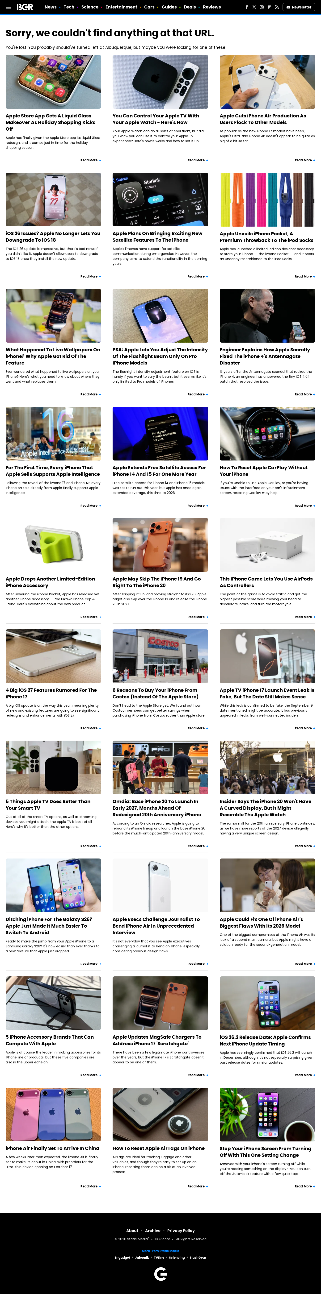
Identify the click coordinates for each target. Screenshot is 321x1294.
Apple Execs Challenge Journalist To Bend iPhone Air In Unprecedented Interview (156, 926)
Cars (149, 7)
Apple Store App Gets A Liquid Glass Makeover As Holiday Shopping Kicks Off (50, 122)
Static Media (137, 1239)
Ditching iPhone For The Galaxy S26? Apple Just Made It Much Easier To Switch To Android (49, 926)
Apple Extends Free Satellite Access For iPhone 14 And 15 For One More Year (159, 471)
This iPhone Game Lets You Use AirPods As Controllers (266, 582)
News (51, 7)
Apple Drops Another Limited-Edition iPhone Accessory (50, 582)
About (132, 1230)
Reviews (212, 7)
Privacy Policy (181, 1230)
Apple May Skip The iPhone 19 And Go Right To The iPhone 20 (157, 582)
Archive (152, 1230)
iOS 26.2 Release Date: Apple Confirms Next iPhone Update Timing (265, 1040)
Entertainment (121, 7)
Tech (69, 7)
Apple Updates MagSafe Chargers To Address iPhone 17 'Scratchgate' (157, 1040)
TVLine (159, 1258)
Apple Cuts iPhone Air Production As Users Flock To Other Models (263, 119)
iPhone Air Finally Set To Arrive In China (52, 1148)
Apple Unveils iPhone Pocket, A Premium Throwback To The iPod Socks (266, 237)
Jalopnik (142, 1258)
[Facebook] (247, 7)
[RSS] (277, 7)
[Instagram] (262, 7)
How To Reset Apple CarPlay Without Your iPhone (264, 471)
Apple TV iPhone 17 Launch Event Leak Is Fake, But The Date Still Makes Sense (267, 693)
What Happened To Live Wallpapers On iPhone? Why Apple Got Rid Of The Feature (53, 356)
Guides (169, 7)
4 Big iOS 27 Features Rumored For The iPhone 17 (51, 693)
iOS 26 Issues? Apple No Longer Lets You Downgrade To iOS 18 (53, 236)
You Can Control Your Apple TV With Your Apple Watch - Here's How (156, 119)
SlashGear (198, 1258)
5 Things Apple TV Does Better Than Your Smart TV (48, 804)
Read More (88, 160)
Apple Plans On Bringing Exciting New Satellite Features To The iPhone (157, 236)
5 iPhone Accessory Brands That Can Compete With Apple (50, 1040)
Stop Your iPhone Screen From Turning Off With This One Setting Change (265, 1151)
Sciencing (177, 1258)
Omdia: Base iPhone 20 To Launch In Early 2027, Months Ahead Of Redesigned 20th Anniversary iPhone (157, 808)
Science (90, 7)
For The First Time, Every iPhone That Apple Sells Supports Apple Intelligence (53, 471)
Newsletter (299, 7)
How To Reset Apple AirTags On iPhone (159, 1148)
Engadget (122, 1258)
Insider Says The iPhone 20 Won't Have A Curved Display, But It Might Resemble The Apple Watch (265, 808)
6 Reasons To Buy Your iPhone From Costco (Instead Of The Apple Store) (156, 693)
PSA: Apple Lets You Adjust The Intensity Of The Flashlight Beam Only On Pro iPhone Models (160, 356)
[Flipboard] (269, 7)
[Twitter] (254, 7)
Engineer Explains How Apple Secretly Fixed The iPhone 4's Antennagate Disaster (265, 356)
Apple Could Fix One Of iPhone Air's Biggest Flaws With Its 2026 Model (261, 922)
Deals (190, 7)
